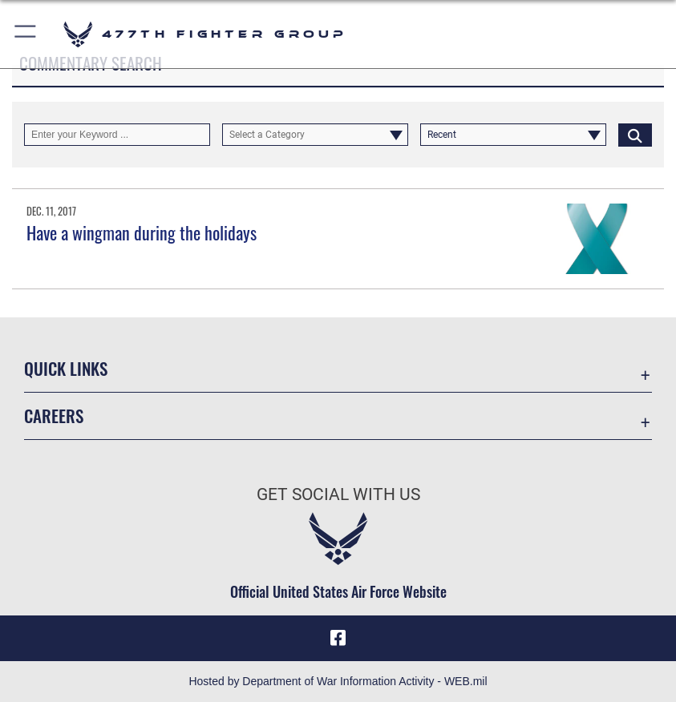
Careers (53, 415)
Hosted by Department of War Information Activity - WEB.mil (337, 681)
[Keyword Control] (117, 134)
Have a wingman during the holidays (141, 232)
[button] (26, 34)
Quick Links (65, 368)
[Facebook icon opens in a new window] (338, 638)
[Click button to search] (635, 134)
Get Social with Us (338, 494)
